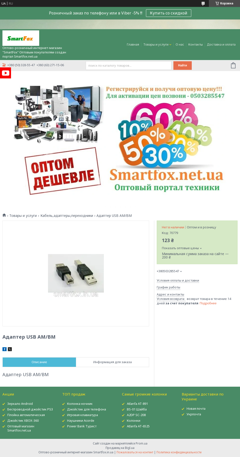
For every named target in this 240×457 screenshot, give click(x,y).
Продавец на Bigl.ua (120, 448)
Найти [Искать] (182, 65)
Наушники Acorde (80, 420)
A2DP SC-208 (136, 415)
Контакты (195, 44)
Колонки (133, 420)
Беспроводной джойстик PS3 (30, 409)
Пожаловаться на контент (135, 452)
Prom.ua (141, 443)
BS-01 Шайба (137, 409)
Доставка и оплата (221, 44)
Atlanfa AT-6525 (138, 426)
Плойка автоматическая (26, 415)
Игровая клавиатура (82, 415)
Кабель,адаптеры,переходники (66, 215)
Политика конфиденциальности (179, 452)
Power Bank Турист (81, 426)
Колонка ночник (80, 403)
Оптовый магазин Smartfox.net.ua (20, 428)
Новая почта (196, 408)
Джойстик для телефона (86, 409)
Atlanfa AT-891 (137, 403)
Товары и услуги (155, 44)
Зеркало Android (20, 403)
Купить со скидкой (168, 13)
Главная (133, 44)
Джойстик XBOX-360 (23, 420)
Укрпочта (194, 414)
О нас (180, 44)
